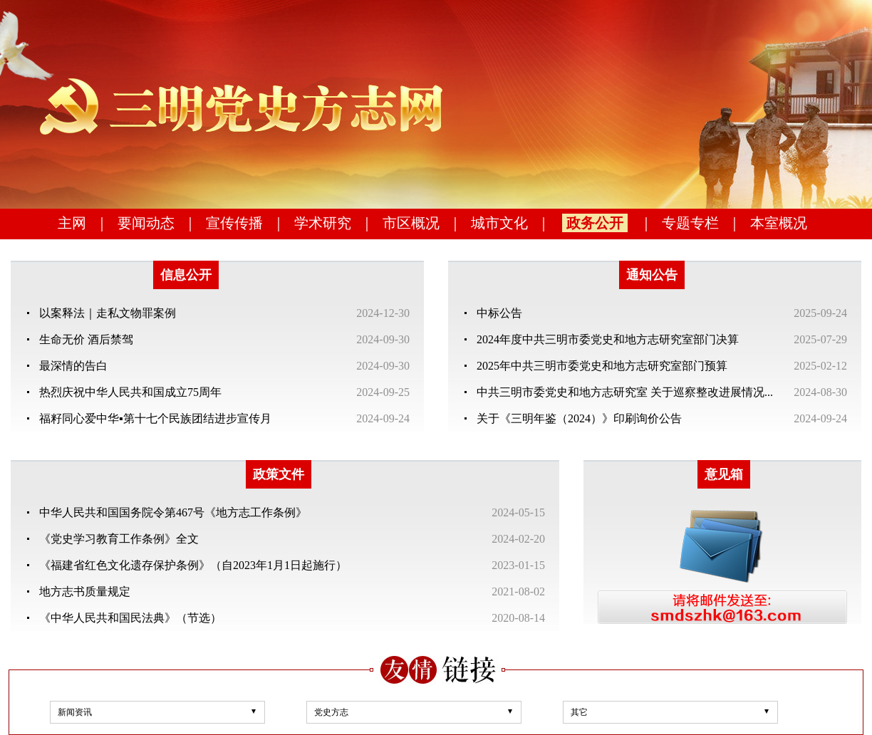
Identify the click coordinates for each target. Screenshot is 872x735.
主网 (72, 223)
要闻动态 (146, 223)
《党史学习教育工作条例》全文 (119, 539)
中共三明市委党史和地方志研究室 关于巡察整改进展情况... (625, 392)
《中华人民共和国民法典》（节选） (130, 618)
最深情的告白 (73, 366)
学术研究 (322, 223)
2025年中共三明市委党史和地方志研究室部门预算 (602, 366)
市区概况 (411, 223)
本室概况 (778, 223)
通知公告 (652, 275)
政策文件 (278, 474)
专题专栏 (690, 223)
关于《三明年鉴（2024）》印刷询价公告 (579, 418)
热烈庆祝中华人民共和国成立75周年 (130, 392)
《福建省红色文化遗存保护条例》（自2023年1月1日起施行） (193, 565)
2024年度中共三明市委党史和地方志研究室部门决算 (608, 339)
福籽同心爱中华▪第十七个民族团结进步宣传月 (155, 418)
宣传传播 (234, 223)
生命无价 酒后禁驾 (86, 339)
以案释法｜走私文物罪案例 (107, 313)
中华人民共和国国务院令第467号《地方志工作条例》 (173, 512)
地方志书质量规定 (84, 591)
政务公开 (594, 223)
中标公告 (499, 313)
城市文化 (499, 223)
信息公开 (186, 275)
